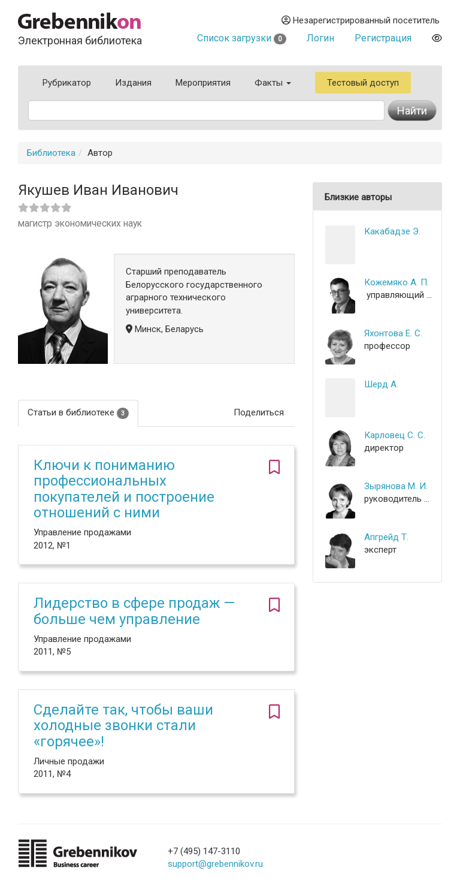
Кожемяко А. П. (396, 282)
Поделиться (259, 412)
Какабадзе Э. (392, 231)
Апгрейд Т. (386, 537)
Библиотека (51, 152)
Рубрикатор (67, 82)
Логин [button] (320, 38)
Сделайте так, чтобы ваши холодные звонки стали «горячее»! (123, 725)
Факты (273, 82)
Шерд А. (381, 384)
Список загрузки (241, 38)
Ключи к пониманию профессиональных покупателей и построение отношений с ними (124, 489)
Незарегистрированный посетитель (361, 20)
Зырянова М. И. (396, 486)
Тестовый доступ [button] (363, 82)
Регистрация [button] (383, 38)
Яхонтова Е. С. (393, 333)
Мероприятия (203, 82)
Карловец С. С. (394, 435)
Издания (133, 82)
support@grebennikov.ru (215, 863)
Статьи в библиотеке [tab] (78, 412)
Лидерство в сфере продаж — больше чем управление (134, 611)
